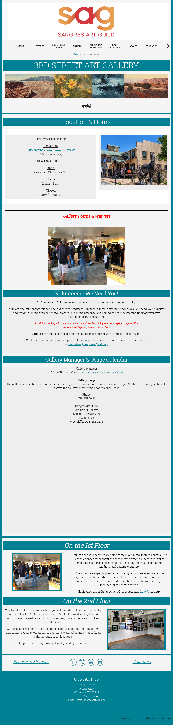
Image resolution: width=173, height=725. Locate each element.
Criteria (144, 591)
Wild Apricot (138, 718)
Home (75, 54)
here (86, 340)
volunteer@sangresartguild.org (88, 344)
